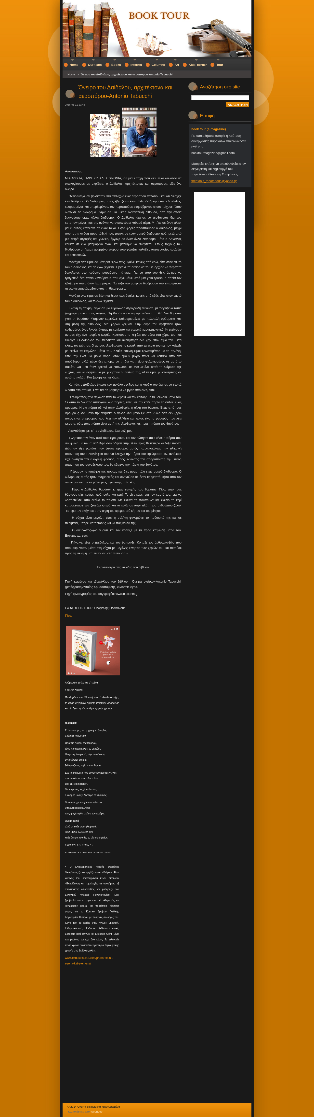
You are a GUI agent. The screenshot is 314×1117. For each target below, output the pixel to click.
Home (71, 74)
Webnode (97, 1111)
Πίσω (68, 615)
